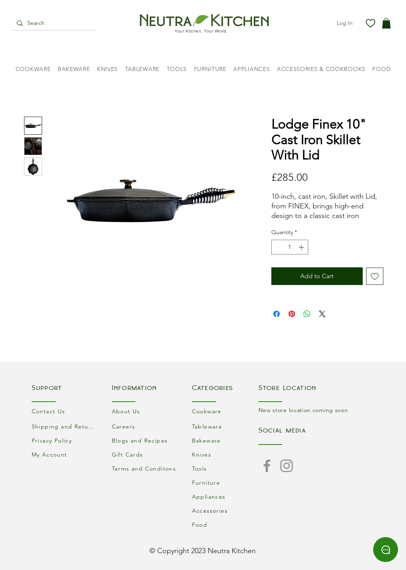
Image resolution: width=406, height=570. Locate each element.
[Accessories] (225, 510)
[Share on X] (322, 314)
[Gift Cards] (145, 454)
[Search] (53, 23)
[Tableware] (225, 426)
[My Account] (65, 454)
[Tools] (225, 468)
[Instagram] (286, 465)
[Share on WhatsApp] (307, 314)
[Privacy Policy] (65, 440)
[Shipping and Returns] (65, 426)
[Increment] (302, 247)
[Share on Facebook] (276, 314)
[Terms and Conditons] (145, 468)
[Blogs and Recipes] (145, 440)
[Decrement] (278, 247)
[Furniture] (225, 482)
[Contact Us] (65, 411)
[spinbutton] (290, 247)
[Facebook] (267, 465)
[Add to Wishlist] (375, 276)
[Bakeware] (225, 440)
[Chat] (385, 549)
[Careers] (145, 426)
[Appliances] (225, 496)
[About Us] (145, 411)
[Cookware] (225, 411)
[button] (386, 23)
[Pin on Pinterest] (292, 314)
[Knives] (225, 454)
